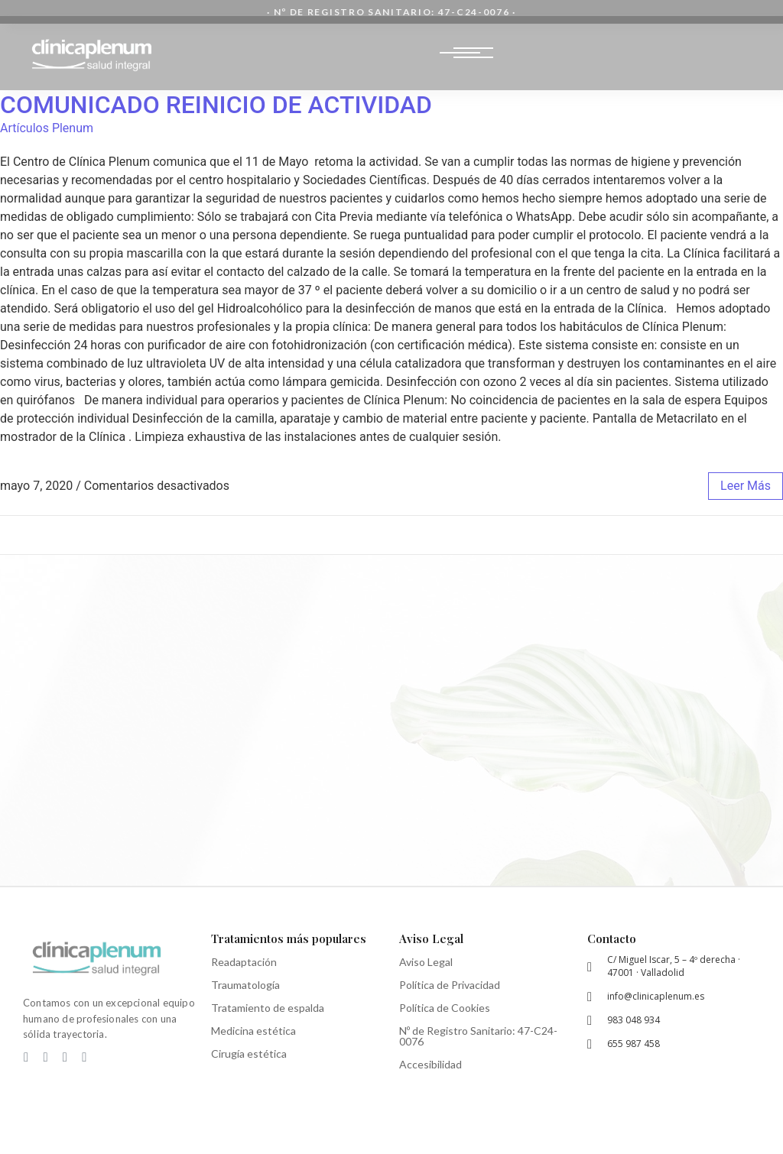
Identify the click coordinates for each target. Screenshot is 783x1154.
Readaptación (244, 961)
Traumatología (245, 984)
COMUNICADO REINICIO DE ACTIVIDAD (216, 104)
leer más (745, 485)
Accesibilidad (430, 1064)
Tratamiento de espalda (267, 1007)
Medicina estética (253, 1030)
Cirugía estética (249, 1053)
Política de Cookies (444, 1007)
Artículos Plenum (46, 128)
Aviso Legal (426, 961)
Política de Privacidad (449, 984)
